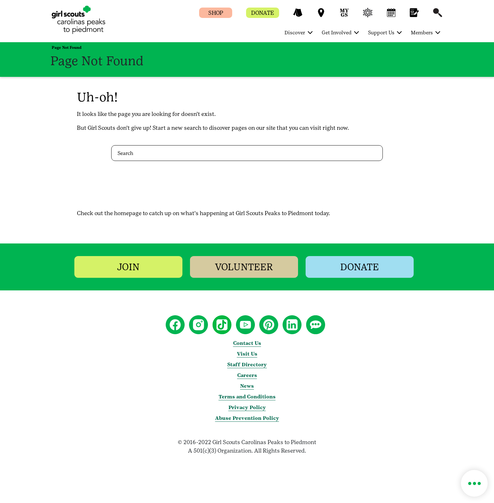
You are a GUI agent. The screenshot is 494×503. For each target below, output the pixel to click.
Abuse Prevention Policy (247, 418)
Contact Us (247, 343)
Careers (247, 375)
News (247, 386)
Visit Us (247, 354)
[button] (297, 16)
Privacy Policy (247, 407)
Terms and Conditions (247, 397)
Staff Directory (247, 365)
